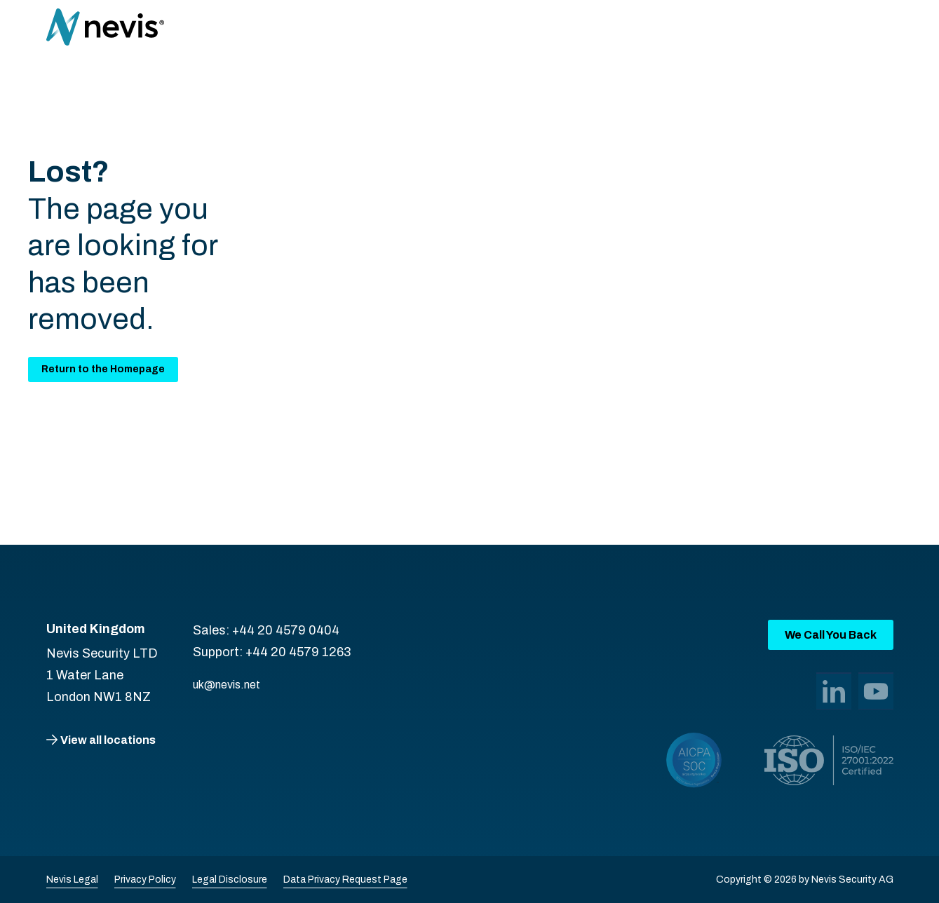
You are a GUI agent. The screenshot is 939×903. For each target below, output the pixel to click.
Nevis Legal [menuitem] (72, 879)
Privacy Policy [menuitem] (145, 879)
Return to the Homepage (103, 369)
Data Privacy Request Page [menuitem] (345, 879)
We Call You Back (831, 635)
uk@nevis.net (226, 685)
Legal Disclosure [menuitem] (229, 879)
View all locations (108, 740)
